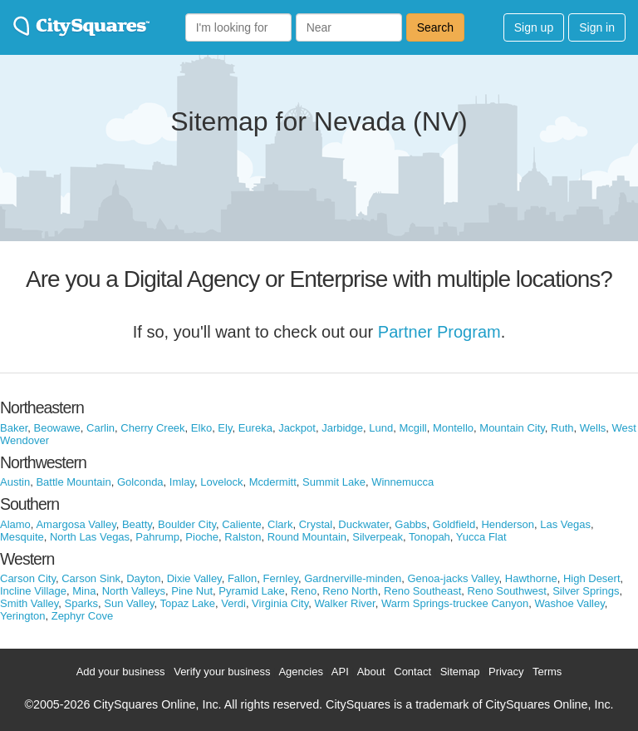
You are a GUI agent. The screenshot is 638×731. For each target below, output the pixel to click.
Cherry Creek (152, 428)
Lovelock (221, 482)
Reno (304, 591)
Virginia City (280, 603)
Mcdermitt (273, 482)
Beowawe (56, 428)
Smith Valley (29, 603)
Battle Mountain (73, 482)
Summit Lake (334, 482)
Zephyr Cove (82, 616)
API (340, 671)
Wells (593, 428)
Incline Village (33, 591)
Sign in (597, 27)
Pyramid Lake (251, 591)
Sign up (533, 27)
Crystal (315, 524)
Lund (381, 428)
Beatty (137, 524)
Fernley (280, 578)
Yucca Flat (481, 537)
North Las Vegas (90, 537)
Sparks (81, 603)
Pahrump (157, 537)
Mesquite (22, 537)
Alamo (15, 524)
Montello (453, 428)
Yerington (22, 616)
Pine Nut (192, 591)
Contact (412, 671)
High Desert (592, 578)
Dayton (143, 578)
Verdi (233, 603)
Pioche (201, 537)
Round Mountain (306, 537)
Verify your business (222, 671)
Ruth (562, 428)
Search (435, 27)
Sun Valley (129, 603)
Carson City (28, 578)
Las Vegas (565, 524)
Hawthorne (531, 578)
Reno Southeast (422, 591)
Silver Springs (585, 591)
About (371, 671)
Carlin (100, 428)
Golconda (140, 482)
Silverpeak (377, 537)
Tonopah (429, 537)
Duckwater (363, 524)
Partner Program (439, 332)
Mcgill (412, 428)
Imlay (181, 482)
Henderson (507, 524)
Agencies (300, 671)
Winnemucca (402, 482)
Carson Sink (90, 578)
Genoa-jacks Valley (452, 578)
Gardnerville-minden (352, 578)
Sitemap (460, 671)
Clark (279, 524)
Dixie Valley (194, 578)
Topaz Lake (188, 603)
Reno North (349, 591)
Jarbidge (342, 428)
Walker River (345, 603)
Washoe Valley (569, 603)
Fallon (242, 578)
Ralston (242, 537)
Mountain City (512, 428)
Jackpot (297, 428)
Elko (201, 428)
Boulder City (187, 524)
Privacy (506, 671)
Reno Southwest (507, 591)
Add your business (120, 671)
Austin (15, 482)
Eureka (255, 428)
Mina (84, 591)
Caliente (242, 524)
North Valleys (133, 591)
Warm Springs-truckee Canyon (454, 603)
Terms (547, 671)
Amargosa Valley (75, 524)
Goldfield (454, 524)
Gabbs (410, 524)
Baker (13, 428)
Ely (225, 428)
